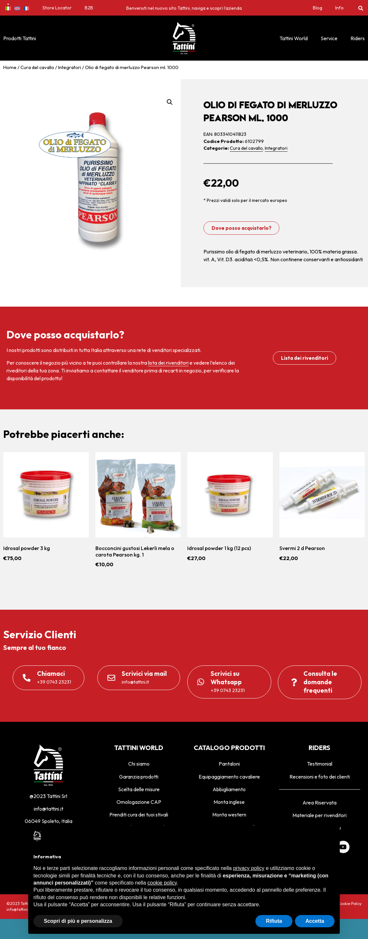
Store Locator (57, 8)
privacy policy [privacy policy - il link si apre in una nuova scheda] (248, 868)
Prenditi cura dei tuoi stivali (138, 814)
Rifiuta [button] (274, 921)
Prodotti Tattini (19, 38)
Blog (317, 8)
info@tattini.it (48, 808)
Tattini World (293, 38)
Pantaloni (229, 763)
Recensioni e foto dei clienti (319, 776)
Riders (357, 38)
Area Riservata (319, 802)
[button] (361, 8)
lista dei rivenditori (168, 362)
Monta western (229, 814)
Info (339, 8)
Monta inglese (229, 802)
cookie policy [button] (162, 883)
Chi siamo (139, 763)
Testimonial (319, 763)
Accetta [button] (314, 921)
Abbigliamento (229, 789)
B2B (89, 8)
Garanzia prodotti (138, 776)
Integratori (69, 67)
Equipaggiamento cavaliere (229, 776)
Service (329, 38)
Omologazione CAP (139, 802)
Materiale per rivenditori (319, 815)
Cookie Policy (350, 903)
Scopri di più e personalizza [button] (78, 921)
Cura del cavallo (37, 67)
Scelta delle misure (139, 789)
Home (10, 67)
